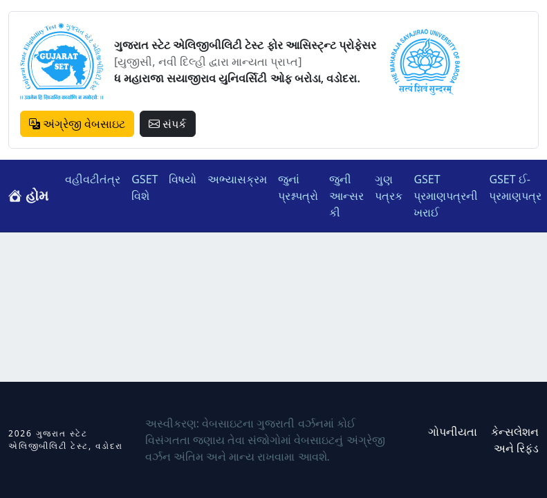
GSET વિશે (144, 187)
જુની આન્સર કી (346, 196)
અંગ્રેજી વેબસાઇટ (77, 123)
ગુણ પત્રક (388, 187)
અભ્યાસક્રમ (237, 179)
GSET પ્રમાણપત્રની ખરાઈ (446, 196)
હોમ (28, 195)
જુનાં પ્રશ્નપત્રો (298, 187)
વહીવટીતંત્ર (92, 179)
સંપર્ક (167, 123)
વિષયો (182, 179)
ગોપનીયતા (452, 431)
